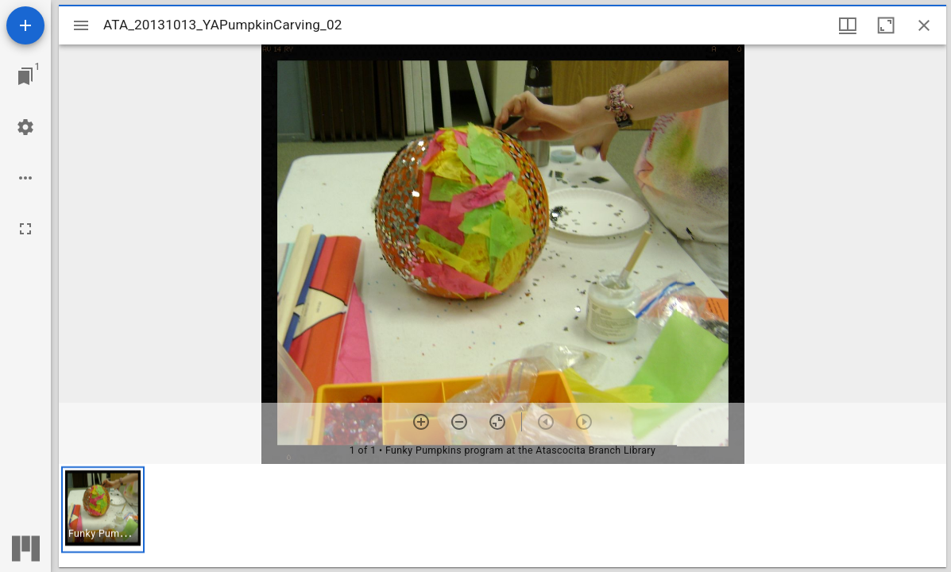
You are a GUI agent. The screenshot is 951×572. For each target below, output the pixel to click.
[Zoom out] (459, 422)
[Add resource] (25, 25)
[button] (103, 509)
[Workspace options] (25, 178)
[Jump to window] (25, 76)
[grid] (502, 515)
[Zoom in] (421, 422)
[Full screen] (25, 229)
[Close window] (924, 25)
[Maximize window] (886, 25)
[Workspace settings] (25, 127)
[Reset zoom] (497, 422)
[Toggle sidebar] (81, 25)
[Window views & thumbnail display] (848, 25)
